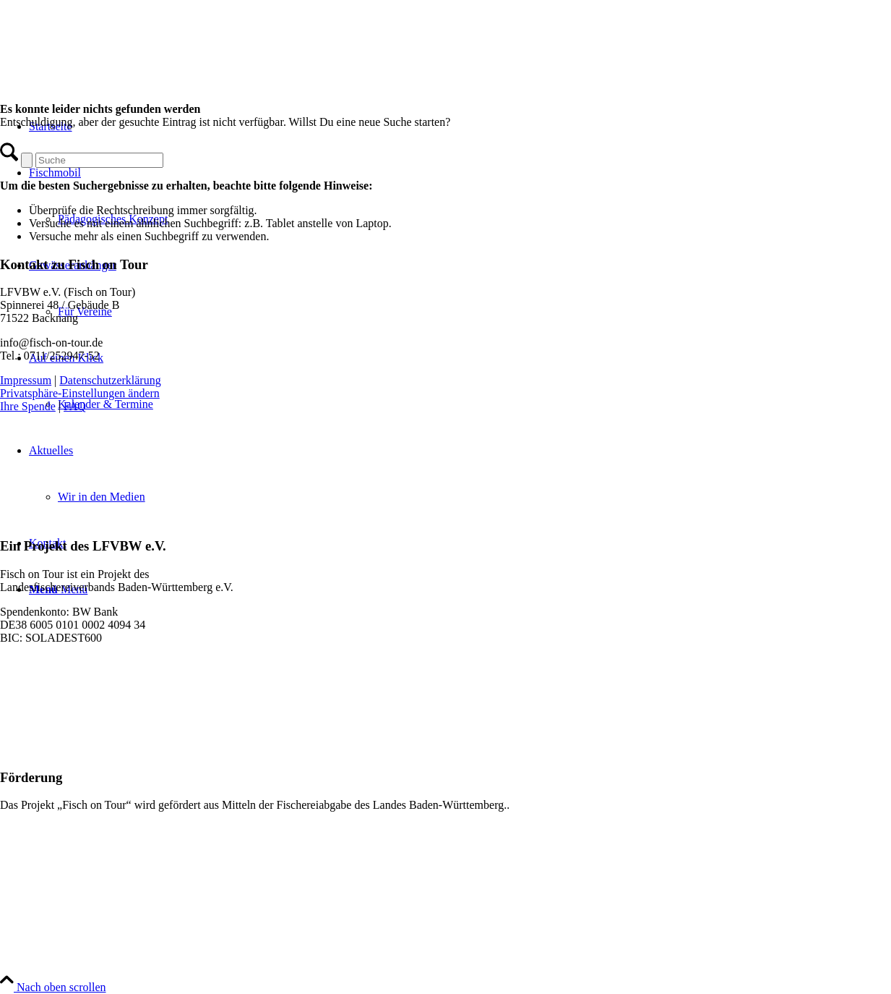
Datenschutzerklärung (109, 380)
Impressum (25, 380)
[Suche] (99, 160)
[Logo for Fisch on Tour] (108, 68)
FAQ (75, 406)
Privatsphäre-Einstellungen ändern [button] (80, 393)
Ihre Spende (28, 406)
